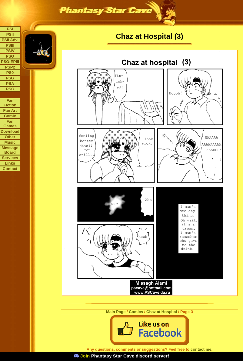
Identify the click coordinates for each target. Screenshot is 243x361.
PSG (10, 78)
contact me (201, 349)
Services (10, 157)
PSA (10, 83)
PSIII (10, 45)
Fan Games (9, 123)
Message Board (10, 150)
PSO (10, 56)
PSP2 (10, 67)
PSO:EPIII (10, 61)
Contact (10, 168)
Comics (136, 311)
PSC (10, 89)
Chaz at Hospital (161, 311)
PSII (10, 34)
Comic (10, 116)
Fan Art (10, 110)
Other (10, 137)
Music (10, 142)
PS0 (10, 72)
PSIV (10, 50)
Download (10, 131)
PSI (10, 29)
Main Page (115, 311)
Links (10, 163)
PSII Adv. (10, 40)
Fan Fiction (10, 102)
